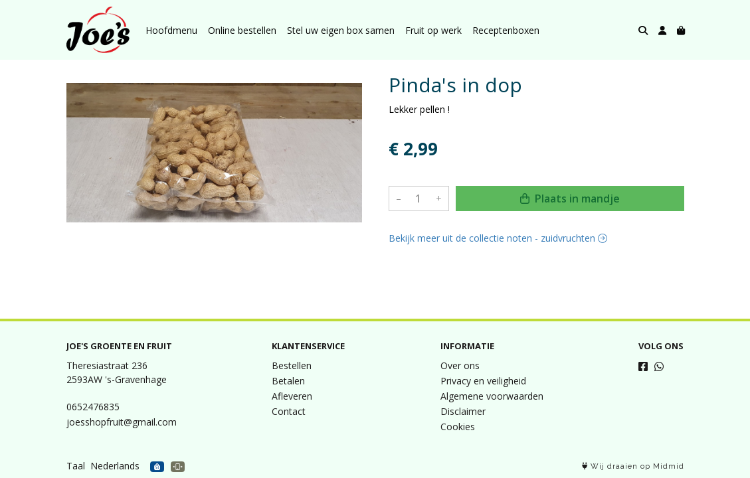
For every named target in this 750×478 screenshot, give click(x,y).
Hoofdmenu (171, 30)
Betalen (288, 380)
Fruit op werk (433, 30)
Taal (75, 465)
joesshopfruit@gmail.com (121, 422)
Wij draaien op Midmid (633, 466)
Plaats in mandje (570, 198)
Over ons (460, 365)
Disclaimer (463, 411)
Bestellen (292, 365)
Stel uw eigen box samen (341, 30)
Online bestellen (242, 30)
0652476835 (93, 406)
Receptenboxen (505, 30)
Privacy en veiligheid (483, 380)
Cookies (457, 426)
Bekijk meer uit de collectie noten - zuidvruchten (498, 238)
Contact (289, 411)
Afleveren (292, 396)
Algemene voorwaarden (491, 396)
